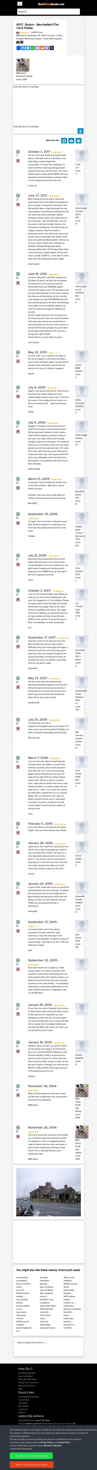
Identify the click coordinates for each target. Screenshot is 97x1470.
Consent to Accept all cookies (31, 1455)
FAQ (20, 1388)
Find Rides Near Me (26, 1373)
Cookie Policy (63, 1442)
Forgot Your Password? (28, 1382)
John (30, 813)
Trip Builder (23, 1403)
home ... (67, 1315)
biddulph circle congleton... (47, 1301)
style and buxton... (48, 1327)
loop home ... (22, 1312)
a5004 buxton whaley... (22, 1295)
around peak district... (22, 1301)
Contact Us (23, 1409)
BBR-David (21, 35)
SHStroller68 (34, 468)
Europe (51, 35)
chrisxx (31, 873)
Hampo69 (32, 911)
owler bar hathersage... (46, 1323)
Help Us (21, 1412)
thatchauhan (34, 263)
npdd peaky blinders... (69, 1292)
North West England (53, 38)
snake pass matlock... (69, 1320)
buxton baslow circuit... (23, 1307)
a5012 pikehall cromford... (46, 1310)
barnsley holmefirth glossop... (44, 1280)
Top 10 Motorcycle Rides (28, 1396)
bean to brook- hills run (62, 1423)
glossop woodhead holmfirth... (72, 1310)
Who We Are (23, 1406)
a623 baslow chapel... (69, 1298)
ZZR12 (31, 411)
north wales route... (45, 1317)
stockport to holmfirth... (69, 1326)
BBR (43, 1420)
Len (30, 627)
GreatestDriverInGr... (26, 1420)
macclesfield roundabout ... (22, 1279)
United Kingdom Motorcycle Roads (39, 37)
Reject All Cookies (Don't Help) (31, 1464)
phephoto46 (33, 702)
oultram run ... (70, 1302)
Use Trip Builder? (25, 1376)
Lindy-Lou (32, 185)
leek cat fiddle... (47, 1286)
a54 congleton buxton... (46, 1295)
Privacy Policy (46, 1442)
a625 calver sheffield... (69, 1279)
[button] (21, 1192)
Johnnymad (33, 342)
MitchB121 (32, 503)
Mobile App (47, 1423)
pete (30, 950)
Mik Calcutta (34, 737)
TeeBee (31, 536)
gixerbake (32, 668)
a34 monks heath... (48, 1305)
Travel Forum (23, 1399)
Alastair (31, 1076)
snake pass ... (70, 1305)
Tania (30, 579)
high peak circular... (20, 1317)
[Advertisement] (48, 106)
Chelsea (22, 1423)
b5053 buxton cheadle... (22, 1323)
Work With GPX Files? (27, 1379)
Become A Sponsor (26, 1385)
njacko (31, 373)
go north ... (21, 1290)
